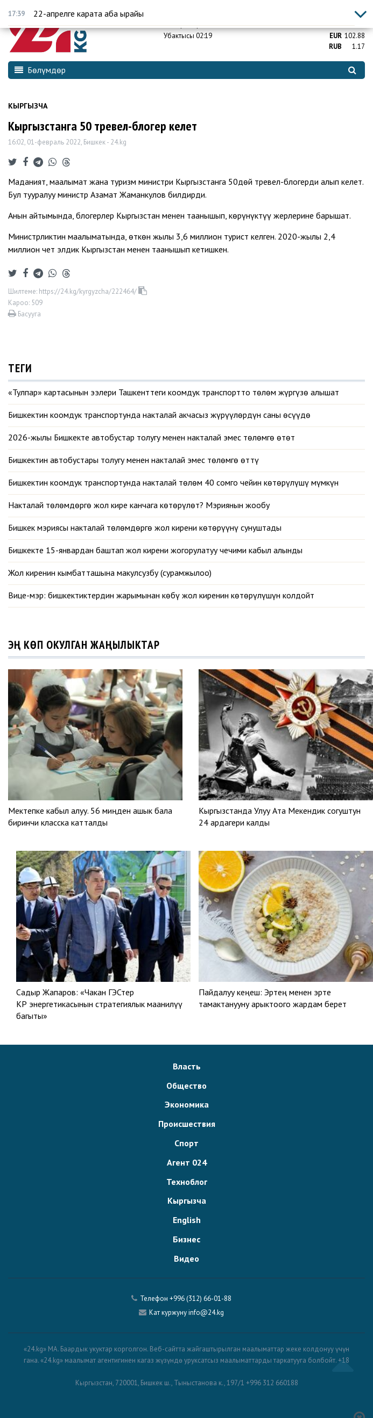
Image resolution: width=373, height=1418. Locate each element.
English (187, 1219)
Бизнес (186, 1239)
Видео (186, 1258)
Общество (186, 1085)
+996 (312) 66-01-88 (200, 1298)
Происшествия (186, 1123)
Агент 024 (187, 1162)
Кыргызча (27, 106)
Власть (187, 1066)
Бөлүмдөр (40, 69)
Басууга (24, 314)
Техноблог (186, 1181)
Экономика (187, 1104)
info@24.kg (206, 1312)
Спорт (186, 1143)
